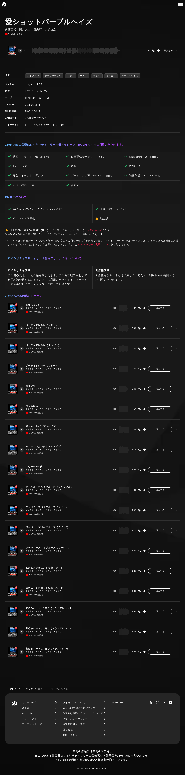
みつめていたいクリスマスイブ (45, 446)
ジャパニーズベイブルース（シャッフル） (52, 486)
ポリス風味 (33, 405)
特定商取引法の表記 (74, 724)
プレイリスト (29, 718)
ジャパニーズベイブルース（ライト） (49, 507)
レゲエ (70, 75)
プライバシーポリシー (75, 718)
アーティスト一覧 (32, 724)
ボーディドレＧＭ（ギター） (44, 365)
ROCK (83, 75)
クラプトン (33, 75)
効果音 (25, 708)
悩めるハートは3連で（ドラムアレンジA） (52, 608)
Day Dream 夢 (36, 466)
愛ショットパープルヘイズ (43, 426)
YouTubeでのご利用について (94, 244)
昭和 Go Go (34, 304)
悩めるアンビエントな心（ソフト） (48, 567)
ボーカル (27, 713)
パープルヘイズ (130, 75)
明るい (96, 75)
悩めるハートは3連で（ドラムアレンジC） (52, 648)
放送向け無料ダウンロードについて (83, 713)
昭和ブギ (32, 385)
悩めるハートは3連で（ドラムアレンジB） (52, 628)
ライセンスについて (74, 702)
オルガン (111, 75)
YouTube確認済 (14, 34)
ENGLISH (117, 702)
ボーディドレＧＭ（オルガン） (45, 345)
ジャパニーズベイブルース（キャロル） (51, 547)
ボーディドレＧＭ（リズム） (44, 325)
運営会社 (68, 729)
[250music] (4, 4)
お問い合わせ (94, 230)
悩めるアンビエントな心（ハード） (48, 587)
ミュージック (29, 702)
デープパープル (53, 75)
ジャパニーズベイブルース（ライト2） (50, 527)
